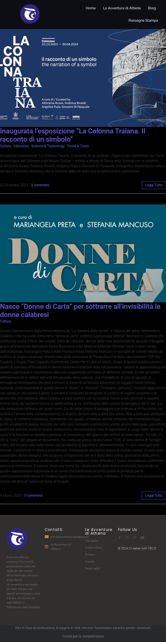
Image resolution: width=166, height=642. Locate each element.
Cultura (5, 146)
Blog (152, 8)
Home (91, 8)
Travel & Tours (78, 146)
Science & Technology (47, 146)
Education (21, 146)
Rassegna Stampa (143, 20)
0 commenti (40, 185)
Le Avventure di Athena (122, 8)
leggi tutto (154, 185)
